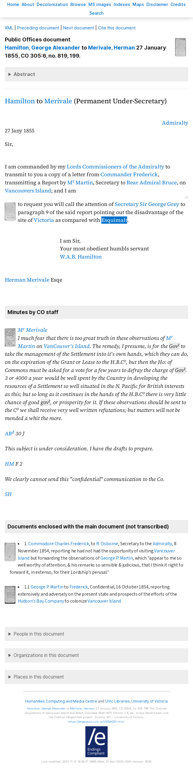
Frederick (78, 587)
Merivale (58, 101)
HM (9, 463)
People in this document (39, 634)
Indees (122, 4)
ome (13, 4)
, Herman (111, 47)
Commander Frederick (129, 174)
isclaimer (157, 4)
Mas (138, 4)
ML (9, 27)
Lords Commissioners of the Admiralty (115, 166)
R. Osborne (107, 543)
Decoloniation (52, 4)
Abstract (24, 74)
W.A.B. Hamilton (81, 256)
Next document (78, 27)
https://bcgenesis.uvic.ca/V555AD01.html (96, 721)
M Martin (80, 182)
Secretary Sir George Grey (147, 204)
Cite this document (117, 27)
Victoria (44, 220)
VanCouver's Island (67, 346)
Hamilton (20, 101)
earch (96, 13)
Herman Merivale (27, 279)
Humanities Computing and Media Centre (61, 701)
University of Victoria (149, 701)
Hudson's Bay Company (41, 601)
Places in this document (39, 677)
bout (28, 4)
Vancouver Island (104, 601)
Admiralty (175, 122)
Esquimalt (114, 220)
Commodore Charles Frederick (58, 543)
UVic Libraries (117, 701)
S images (99, 4)
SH (8, 494)
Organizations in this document (46, 655)
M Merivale (32, 330)
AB (9, 433)
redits (178, 4)
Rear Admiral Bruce (152, 182)
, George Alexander (42, 47)
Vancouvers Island (28, 190)
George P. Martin (116, 558)
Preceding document (38, 27)
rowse (78, 4)
